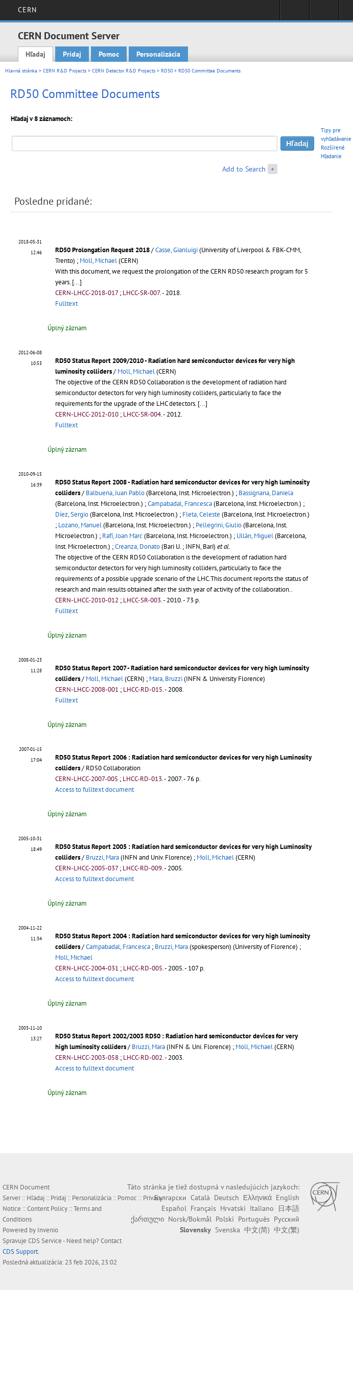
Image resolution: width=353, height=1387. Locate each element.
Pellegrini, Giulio (219, 525)
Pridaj (72, 54)
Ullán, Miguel (255, 535)
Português (254, 1219)
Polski (225, 1219)
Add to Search (244, 169)
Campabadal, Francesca (180, 503)
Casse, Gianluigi (176, 250)
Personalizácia (158, 54)
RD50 (167, 70)
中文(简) (257, 1229)
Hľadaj (35, 54)
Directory (324, 13)
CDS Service (45, 1240)
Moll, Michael (98, 260)
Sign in (294, 13)
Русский (286, 1219)
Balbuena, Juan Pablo (115, 493)
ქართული (147, 1219)
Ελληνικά (257, 1197)
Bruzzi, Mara (102, 857)
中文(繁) (286, 1229)
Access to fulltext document (94, 789)
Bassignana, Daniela (266, 493)
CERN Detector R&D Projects (123, 70)
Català (200, 1197)
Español (173, 1208)
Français (203, 1208)
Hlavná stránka (21, 70)
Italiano (262, 1208)
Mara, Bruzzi (165, 678)
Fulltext (66, 303)
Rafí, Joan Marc (122, 535)
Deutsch (226, 1197)
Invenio (47, 1230)
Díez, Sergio (71, 514)
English (287, 1197)
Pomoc (109, 54)
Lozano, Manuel (80, 525)
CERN (27, 9)
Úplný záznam (67, 328)
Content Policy (47, 1208)
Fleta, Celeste (201, 514)
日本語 (288, 1208)
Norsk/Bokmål (189, 1219)
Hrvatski (233, 1208)
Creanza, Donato (137, 546)
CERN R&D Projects (64, 70)
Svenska (227, 1229)
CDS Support (20, 1251)
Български (170, 1197)
